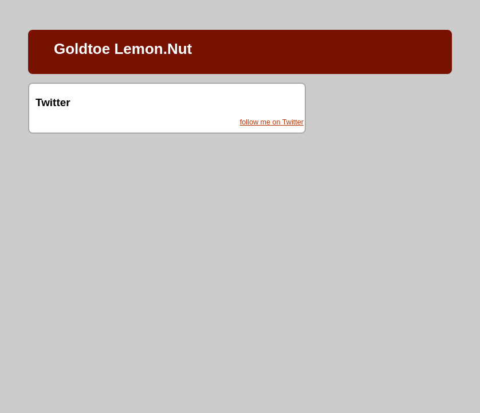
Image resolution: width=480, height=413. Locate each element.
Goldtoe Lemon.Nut (123, 48)
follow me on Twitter (272, 122)
